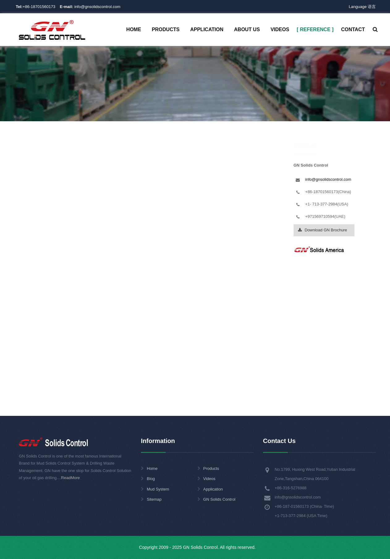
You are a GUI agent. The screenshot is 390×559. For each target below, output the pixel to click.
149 (94, 194)
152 (153, 194)
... (192, 194)
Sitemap (154, 499)
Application (213, 489)
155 (210, 194)
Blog (151, 478)
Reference (165, 108)
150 (114, 194)
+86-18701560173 (39, 6)
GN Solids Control (219, 499)
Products (211, 468)
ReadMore (70, 477)
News (188, 108)
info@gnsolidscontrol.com (90, 6)
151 (134, 194)
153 (174, 194)
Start (39, 194)
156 (230, 194)
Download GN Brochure (322, 370)
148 (74, 194)
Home (143, 108)
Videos (209, 478)
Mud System (158, 489)
